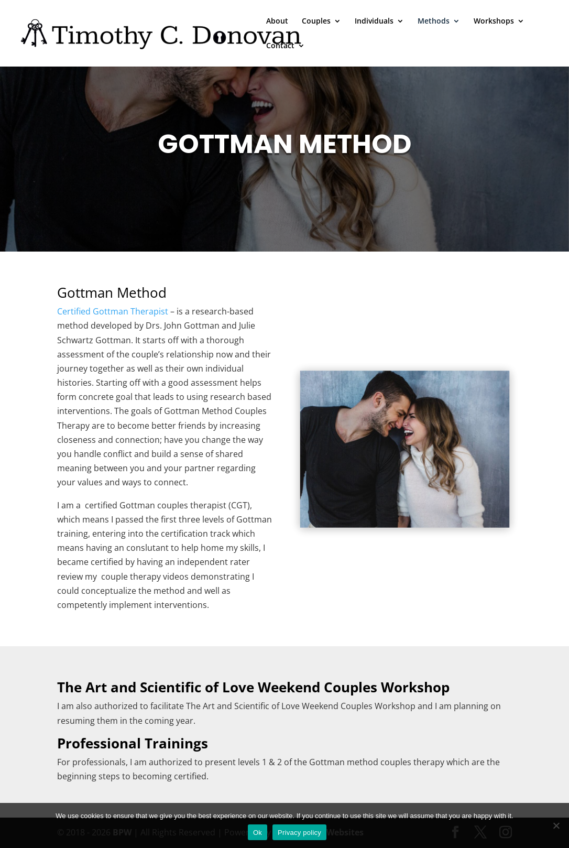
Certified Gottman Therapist (112, 311)
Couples (316, 21)
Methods (434, 21)
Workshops (494, 21)
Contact (280, 46)
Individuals (374, 21)
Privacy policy (299, 832)
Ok (257, 832)
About (277, 21)
